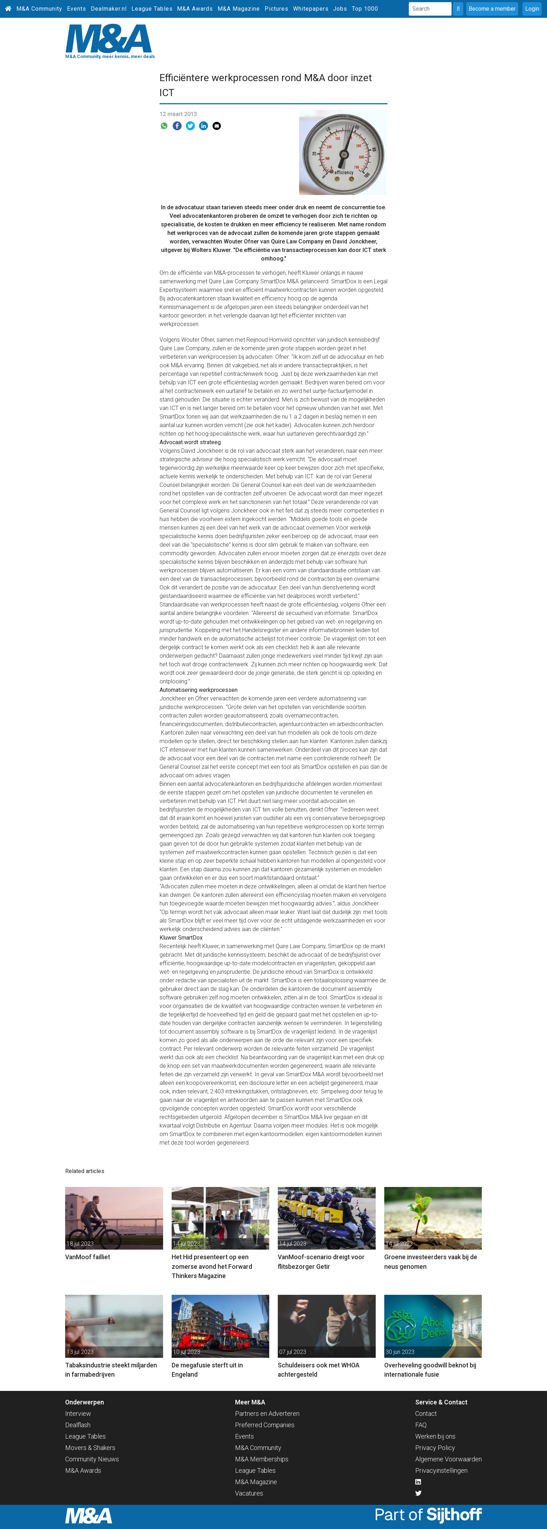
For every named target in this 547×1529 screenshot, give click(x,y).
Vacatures (249, 1493)
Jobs (340, 8)
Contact (426, 1413)
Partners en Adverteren (267, 1413)
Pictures (276, 8)
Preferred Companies (265, 1425)
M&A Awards (195, 8)
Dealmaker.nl (109, 8)
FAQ (421, 1425)
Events (76, 8)
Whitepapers (311, 8)
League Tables (152, 8)
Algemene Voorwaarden (448, 1459)
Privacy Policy (435, 1447)
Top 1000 (365, 8)
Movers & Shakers (90, 1447)
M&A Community (39, 8)
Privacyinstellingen (441, 1470)
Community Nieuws (92, 1459)
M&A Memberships (261, 1459)
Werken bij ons (435, 1436)
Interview (78, 1413)
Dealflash (77, 1425)
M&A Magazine (239, 8)
